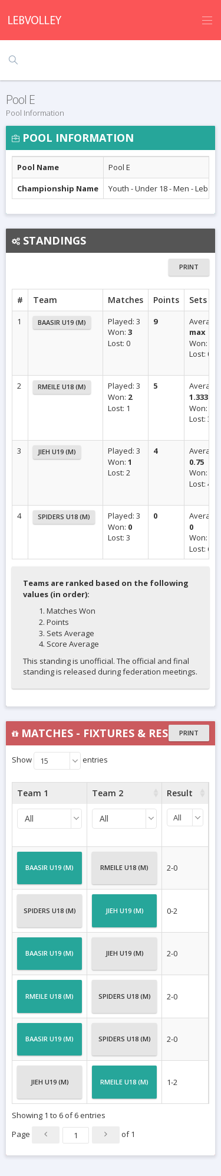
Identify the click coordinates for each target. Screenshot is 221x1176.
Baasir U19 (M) (62, 322)
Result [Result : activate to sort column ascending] (180, 793)
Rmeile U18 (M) (62, 386)
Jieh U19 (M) (57, 451)
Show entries (60, 761)
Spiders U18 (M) (64, 516)
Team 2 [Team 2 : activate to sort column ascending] (107, 793)
